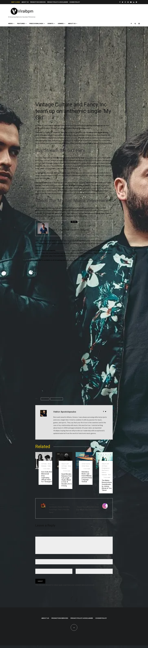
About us (25, 2)
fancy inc (45, 398)
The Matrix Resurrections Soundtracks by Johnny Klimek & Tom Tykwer (107, 485)
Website (78, 569)
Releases (48, 99)
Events (50, 23)
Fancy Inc (73, 138)
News (10, 23)
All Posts (38, 99)
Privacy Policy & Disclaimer (57, 2)
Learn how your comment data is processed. (78, 587)
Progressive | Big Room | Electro (106, 470)
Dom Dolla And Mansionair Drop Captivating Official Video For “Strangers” (46, 477)
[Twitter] (122, 2)
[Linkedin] (133, 2)
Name (37, 560)
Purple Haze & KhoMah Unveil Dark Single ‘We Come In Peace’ (87, 506)
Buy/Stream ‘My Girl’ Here (60, 150)
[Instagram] (125, 2)
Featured (21, 23)
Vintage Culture (57, 398)
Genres (61, 23)
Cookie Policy (74, 2)
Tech (109, 474)
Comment (38, 535)
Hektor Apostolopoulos (64, 411)
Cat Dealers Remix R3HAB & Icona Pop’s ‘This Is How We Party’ (60, 508)
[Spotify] (136, 2)
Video (54, 99)
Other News (85, 466)
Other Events (86, 464)
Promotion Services (38, 2)
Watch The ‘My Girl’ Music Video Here (71, 200)
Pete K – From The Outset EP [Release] (70, 231)
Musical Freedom (62, 250)
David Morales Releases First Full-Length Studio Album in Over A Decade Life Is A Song (66, 480)
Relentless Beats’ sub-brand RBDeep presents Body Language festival (87, 477)
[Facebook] (120, 2)
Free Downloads (36, 23)
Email (37, 569)
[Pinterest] (128, 2)
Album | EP (65, 464)
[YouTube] (130, 2)
